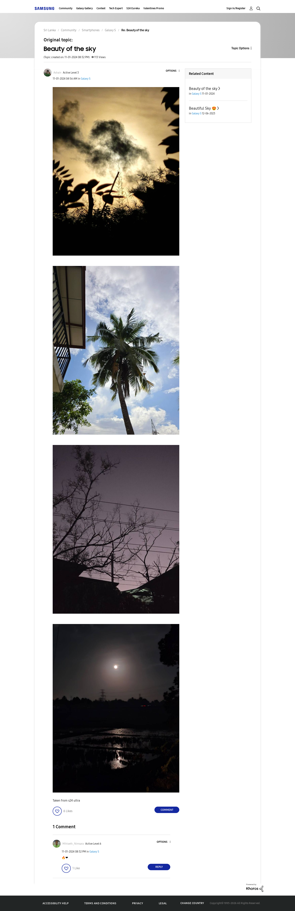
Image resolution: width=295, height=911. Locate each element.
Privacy (137, 903)
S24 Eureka (133, 8)
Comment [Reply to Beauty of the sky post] (167, 810)
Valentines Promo (153, 8)
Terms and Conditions (100, 903)
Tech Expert (116, 8)
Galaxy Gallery (84, 8)
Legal (163, 903)
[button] (172, 71)
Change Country (192, 903)
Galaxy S (85, 78)
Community (65, 8)
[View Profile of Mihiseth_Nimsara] (73, 843)
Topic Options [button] (240, 48)
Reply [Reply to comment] (159, 866)
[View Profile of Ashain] (57, 72)
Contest (101, 8)
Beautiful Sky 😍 (202, 108)
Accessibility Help (56, 903)
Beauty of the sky (203, 88)
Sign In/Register (236, 8)
